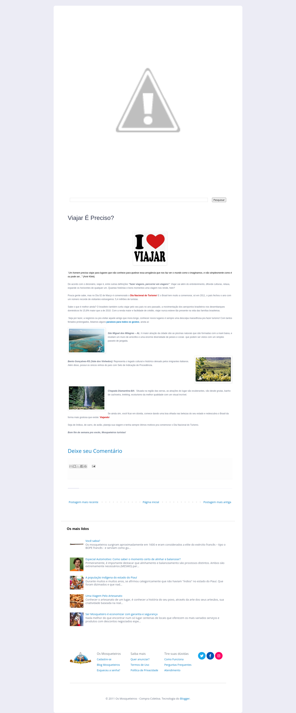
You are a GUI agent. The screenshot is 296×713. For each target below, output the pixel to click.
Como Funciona (174, 659)
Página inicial (151, 502)
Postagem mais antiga (217, 502)
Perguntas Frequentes (178, 665)
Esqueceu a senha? (108, 670)
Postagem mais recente (83, 502)
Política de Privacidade (144, 670)
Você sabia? (93, 541)
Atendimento (172, 670)
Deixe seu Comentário (95, 450)
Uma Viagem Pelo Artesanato (104, 596)
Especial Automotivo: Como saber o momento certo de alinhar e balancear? (133, 559)
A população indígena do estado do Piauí (111, 577)
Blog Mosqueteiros (108, 665)
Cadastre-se (104, 659)
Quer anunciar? (140, 659)
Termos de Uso (140, 665)
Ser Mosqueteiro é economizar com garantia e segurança (122, 614)
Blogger (185, 698)
